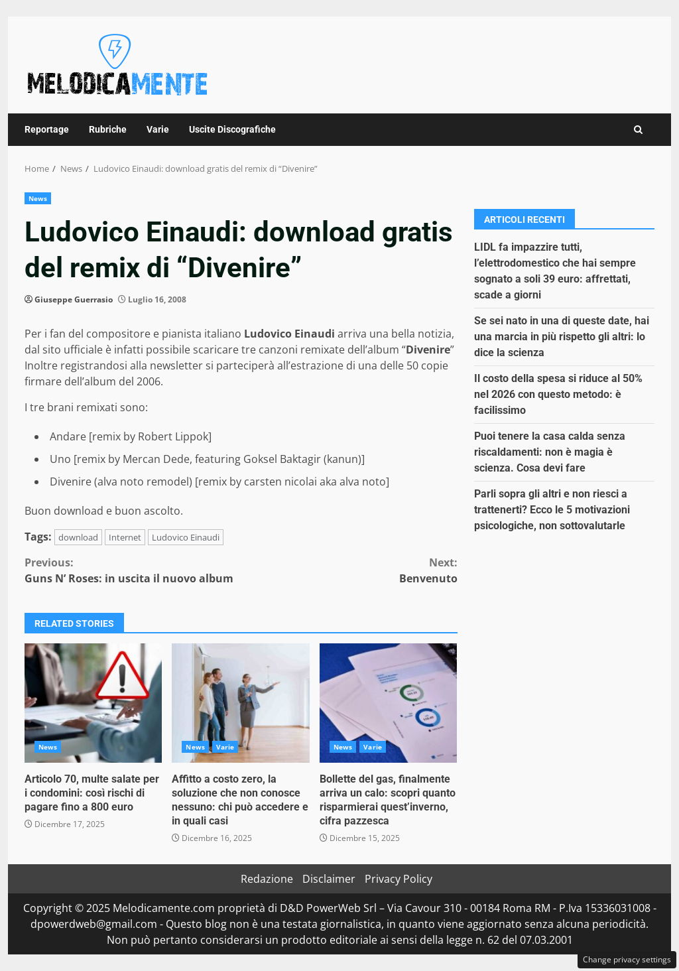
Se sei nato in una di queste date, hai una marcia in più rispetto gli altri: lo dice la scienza (561, 336)
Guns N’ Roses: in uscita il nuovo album (133, 570)
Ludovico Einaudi (185, 537)
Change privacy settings (627, 959)
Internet (125, 537)
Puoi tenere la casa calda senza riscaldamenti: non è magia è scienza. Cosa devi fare (549, 452)
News (38, 198)
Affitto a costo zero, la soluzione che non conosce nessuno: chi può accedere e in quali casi (240, 703)
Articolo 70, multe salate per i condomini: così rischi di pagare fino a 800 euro (93, 703)
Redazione (267, 879)
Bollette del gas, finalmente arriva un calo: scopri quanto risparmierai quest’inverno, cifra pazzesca (388, 703)
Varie (158, 129)
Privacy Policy (398, 879)
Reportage (47, 129)
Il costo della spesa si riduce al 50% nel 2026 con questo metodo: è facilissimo (558, 394)
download (78, 537)
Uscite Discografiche (232, 129)
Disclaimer (328, 879)
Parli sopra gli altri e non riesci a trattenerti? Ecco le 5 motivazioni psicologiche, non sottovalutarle (552, 509)
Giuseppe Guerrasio (73, 299)
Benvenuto (349, 570)
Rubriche (108, 129)
